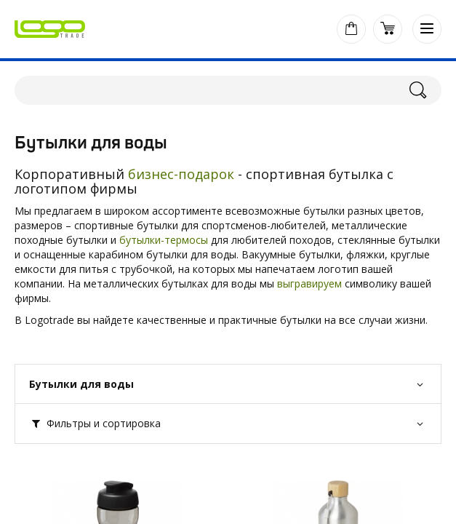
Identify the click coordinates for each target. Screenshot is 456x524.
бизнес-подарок (181, 174)
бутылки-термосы (163, 240)
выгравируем (309, 283)
